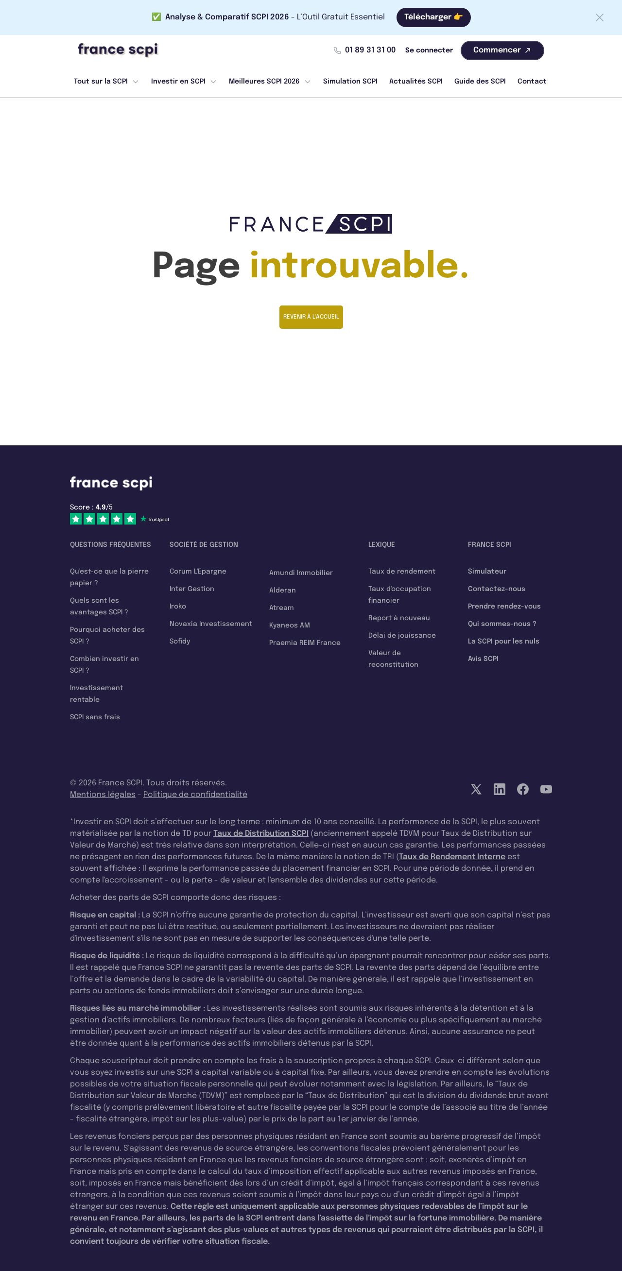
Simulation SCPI (350, 81)
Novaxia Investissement (211, 624)
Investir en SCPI (184, 81)
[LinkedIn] (499, 789)
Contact (532, 81)
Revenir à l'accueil (311, 317)
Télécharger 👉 (433, 17)
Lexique (381, 545)
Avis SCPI (483, 659)
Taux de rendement (401, 571)
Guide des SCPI (480, 81)
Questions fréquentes (110, 545)
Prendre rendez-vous (504, 606)
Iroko (178, 606)
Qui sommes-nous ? (502, 624)
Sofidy (180, 641)
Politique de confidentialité (195, 795)
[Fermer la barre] (599, 17)
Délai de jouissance (402, 635)
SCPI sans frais (95, 717)
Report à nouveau (399, 618)
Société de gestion (204, 545)
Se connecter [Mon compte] (429, 50)
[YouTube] (546, 789)
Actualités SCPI (416, 81)
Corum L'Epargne (198, 571)
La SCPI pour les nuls (503, 641)
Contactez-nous (496, 589)
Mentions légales (103, 795)
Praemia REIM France (305, 643)
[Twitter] (476, 789)
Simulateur (487, 571)
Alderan (282, 590)
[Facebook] (523, 789)
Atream (281, 608)
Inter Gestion (192, 589)
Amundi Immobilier (301, 573)
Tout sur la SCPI (106, 81)
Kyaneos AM (289, 625)
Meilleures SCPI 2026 (270, 81)
